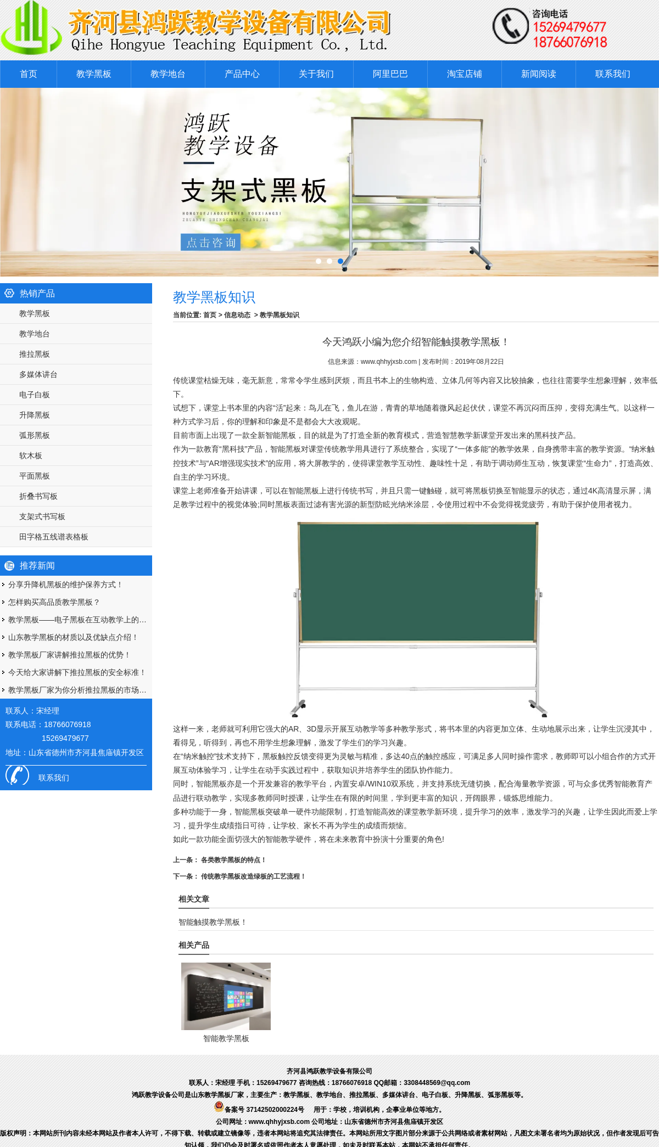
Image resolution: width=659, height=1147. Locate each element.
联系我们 (612, 73)
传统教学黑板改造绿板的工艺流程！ (252, 876)
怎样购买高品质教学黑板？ (54, 602)
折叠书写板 (38, 496)
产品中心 (242, 73)
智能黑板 (285, 449)
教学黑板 (93, 73)
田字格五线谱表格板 (53, 536)
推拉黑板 (34, 354)
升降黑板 (34, 415)
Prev (8, 179)
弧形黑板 (34, 435)
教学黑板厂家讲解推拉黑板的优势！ (69, 654)
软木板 (30, 455)
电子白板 (34, 394)
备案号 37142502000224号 (259, 1110)
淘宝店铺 (464, 73)
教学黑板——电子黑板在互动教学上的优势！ (80, 619)
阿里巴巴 (390, 73)
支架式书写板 (42, 516)
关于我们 (316, 73)
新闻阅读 (538, 73)
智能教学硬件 (288, 839)
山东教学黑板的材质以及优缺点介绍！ (73, 637)
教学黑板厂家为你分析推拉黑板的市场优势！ (80, 689)
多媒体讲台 (38, 374)
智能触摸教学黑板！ (213, 922)
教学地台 (168, 73)
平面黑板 (34, 475)
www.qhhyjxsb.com (389, 362)
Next (639, 179)
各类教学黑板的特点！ (233, 860)
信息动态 (237, 315)
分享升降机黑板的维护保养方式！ (66, 584)
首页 (28, 73)
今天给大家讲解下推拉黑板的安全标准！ (77, 672)
